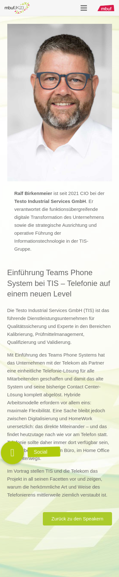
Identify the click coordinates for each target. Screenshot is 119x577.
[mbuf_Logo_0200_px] (105, 8)
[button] (12, 453)
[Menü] (84, 8)
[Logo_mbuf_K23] (17, 8)
